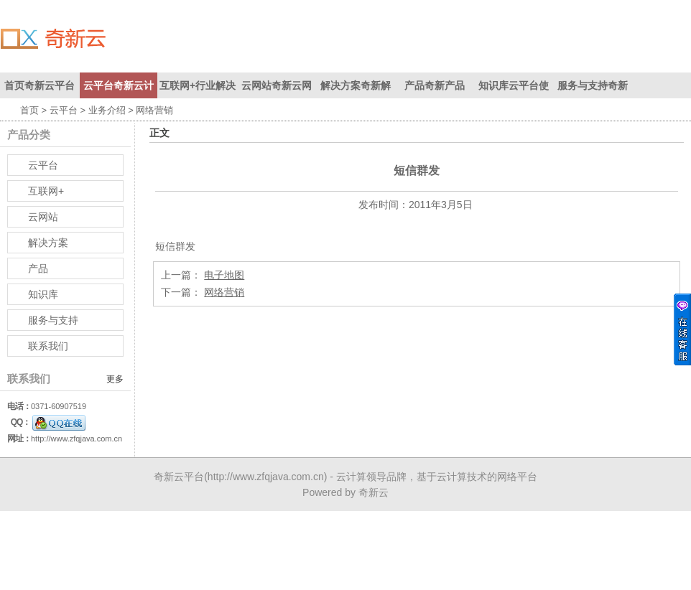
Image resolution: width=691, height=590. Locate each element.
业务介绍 (107, 110)
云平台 (64, 110)
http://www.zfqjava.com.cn (76, 438)
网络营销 (224, 292)
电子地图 (224, 275)
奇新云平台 (179, 476)
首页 (29, 110)
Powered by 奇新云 (345, 492)
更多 (115, 379)
